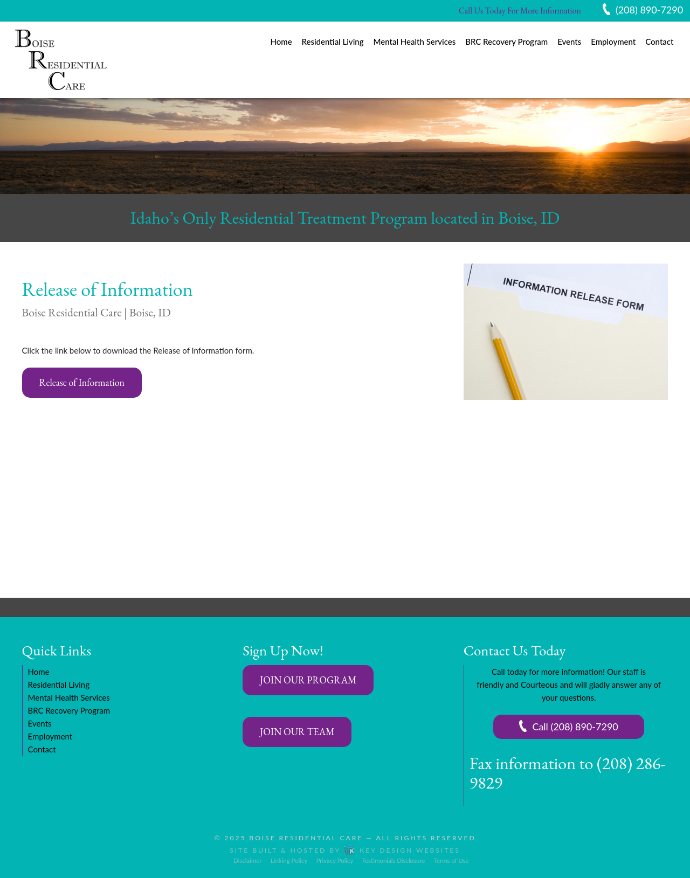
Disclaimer (247, 860)
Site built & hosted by (345, 850)
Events (569, 41)
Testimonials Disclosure (393, 860)
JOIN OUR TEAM (297, 731)
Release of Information (82, 382)
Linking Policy (289, 860)
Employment (613, 41)
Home (281, 41)
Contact (659, 41)
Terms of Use (451, 860)
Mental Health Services (415, 41)
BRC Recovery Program (506, 41)
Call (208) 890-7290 (575, 726)
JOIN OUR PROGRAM (308, 680)
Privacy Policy (335, 860)
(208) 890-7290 (649, 10)
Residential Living (333, 41)
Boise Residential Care (306, 838)
